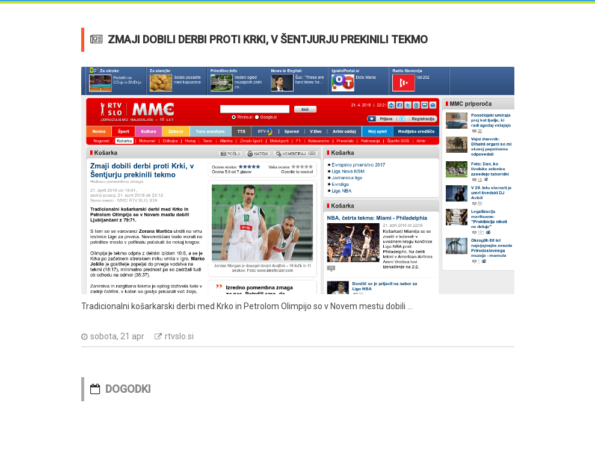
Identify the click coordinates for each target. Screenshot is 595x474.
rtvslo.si (179, 336)
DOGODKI (128, 389)
